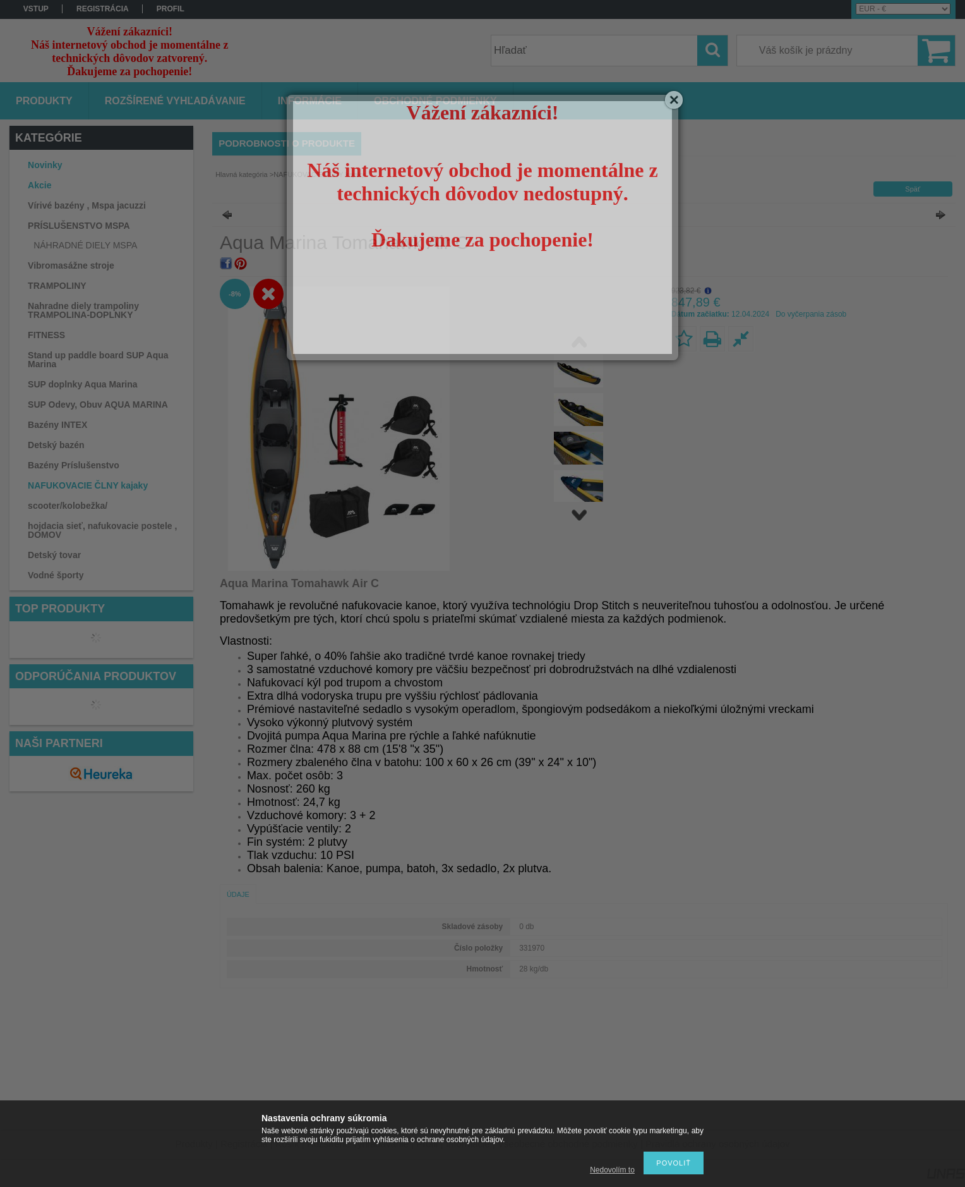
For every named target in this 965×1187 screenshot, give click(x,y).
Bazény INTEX (57, 425)
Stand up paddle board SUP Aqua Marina (98, 359)
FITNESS (46, 335)
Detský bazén (56, 445)
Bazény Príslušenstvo (73, 465)
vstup (36, 8)
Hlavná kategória (241, 174)
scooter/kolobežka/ (67, 506)
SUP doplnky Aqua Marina (82, 384)
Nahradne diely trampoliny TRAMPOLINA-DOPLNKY (83, 310)
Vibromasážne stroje (71, 265)
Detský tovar (54, 555)
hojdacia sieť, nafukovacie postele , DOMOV (102, 530)
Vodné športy (55, 575)
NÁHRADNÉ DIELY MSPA (85, 245)
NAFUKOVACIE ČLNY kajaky (88, 485)
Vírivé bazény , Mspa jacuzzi (87, 205)
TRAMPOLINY (57, 286)
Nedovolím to (612, 1170)
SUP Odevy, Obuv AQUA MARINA (98, 404)
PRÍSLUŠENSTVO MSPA (79, 226)
